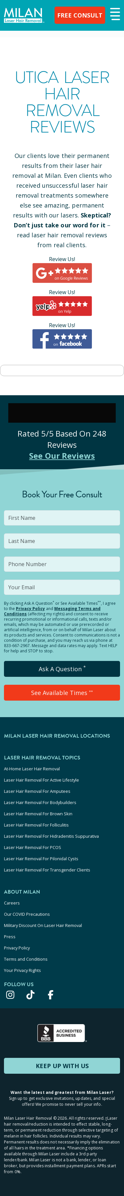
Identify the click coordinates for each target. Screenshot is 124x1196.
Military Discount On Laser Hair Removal (43, 925)
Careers (12, 903)
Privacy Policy (30, 608)
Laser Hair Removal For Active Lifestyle (41, 780)
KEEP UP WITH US (62, 1066)
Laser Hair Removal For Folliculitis (36, 825)
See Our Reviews (62, 455)
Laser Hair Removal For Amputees (37, 791)
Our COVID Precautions (27, 914)
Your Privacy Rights (22, 970)
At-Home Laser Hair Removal (32, 769)
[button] (114, 14)
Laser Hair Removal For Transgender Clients (47, 870)
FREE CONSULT (80, 15)
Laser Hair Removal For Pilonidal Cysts (41, 859)
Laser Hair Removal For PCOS (32, 847)
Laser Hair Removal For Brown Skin (38, 814)
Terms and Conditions (26, 959)
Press (10, 937)
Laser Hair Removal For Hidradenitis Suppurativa (51, 836)
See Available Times (62, 693)
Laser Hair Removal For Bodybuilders (40, 802)
